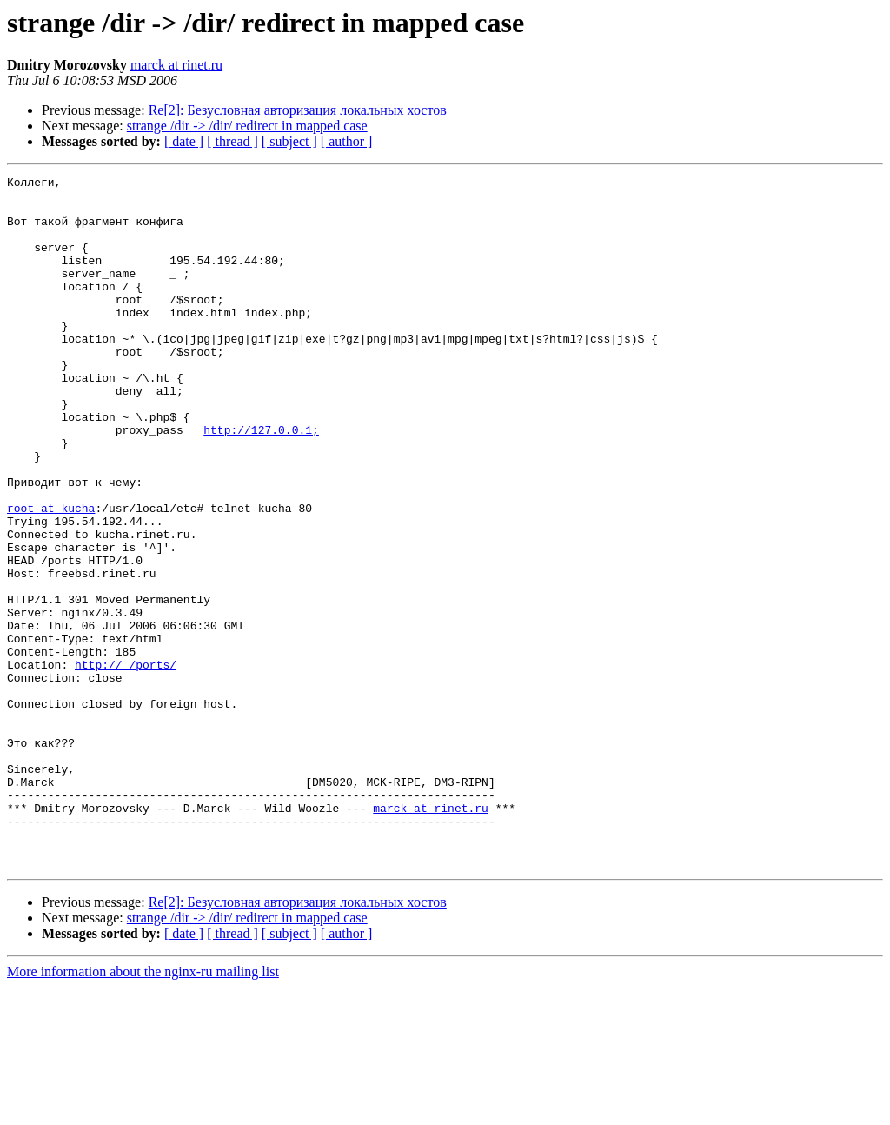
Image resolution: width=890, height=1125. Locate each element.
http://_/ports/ (125, 763)
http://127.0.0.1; (261, 481)
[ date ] (183, 141)
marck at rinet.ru (176, 64)
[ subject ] (289, 141)
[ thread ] (232, 141)
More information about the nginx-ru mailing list (143, 1109)
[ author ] (347, 141)
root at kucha (51, 575)
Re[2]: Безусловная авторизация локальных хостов (298, 110)
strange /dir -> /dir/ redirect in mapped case (247, 125)
